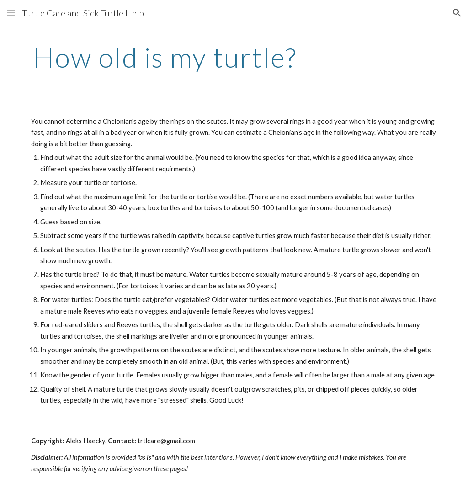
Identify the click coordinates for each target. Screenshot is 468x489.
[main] (165, 57)
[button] (11, 12)
